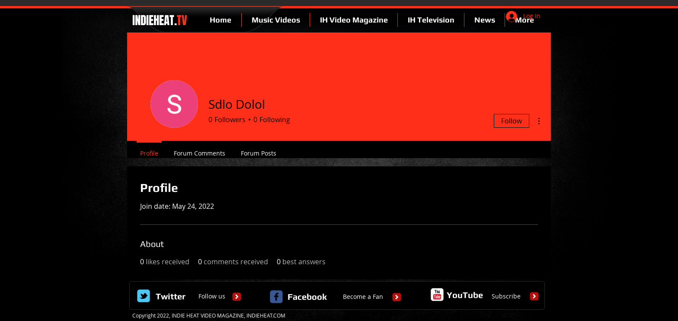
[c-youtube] (437, 294)
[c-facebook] (276, 296)
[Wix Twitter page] (143, 295)
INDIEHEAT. (158, 20)
